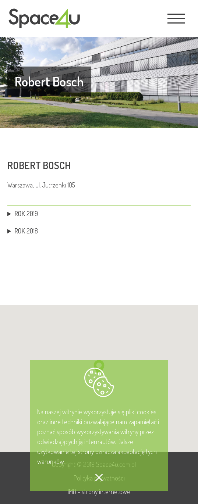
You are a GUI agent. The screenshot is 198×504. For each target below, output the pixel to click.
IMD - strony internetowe (99, 491)
